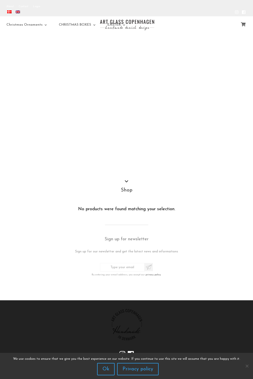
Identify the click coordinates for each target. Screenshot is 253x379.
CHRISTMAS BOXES (82, 24)
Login (36, 6)
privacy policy (153, 273)
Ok (106, 369)
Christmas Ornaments (32, 24)
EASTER (121, 24)
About (10, 6)
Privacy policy (138, 369)
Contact (23, 6)
